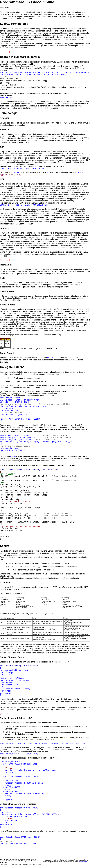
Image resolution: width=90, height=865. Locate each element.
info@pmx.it (83, 862)
